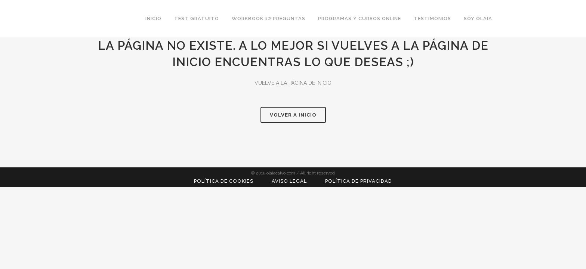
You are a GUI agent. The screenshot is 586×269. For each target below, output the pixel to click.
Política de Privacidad (358, 181)
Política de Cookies (223, 181)
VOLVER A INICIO (293, 115)
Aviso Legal (289, 181)
